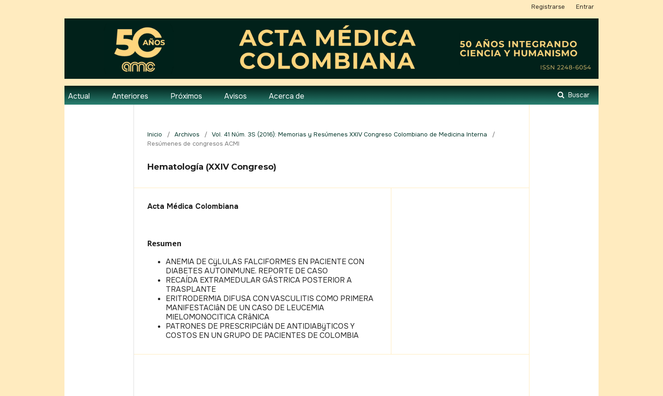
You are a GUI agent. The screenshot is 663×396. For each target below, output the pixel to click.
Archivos (186, 134)
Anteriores (130, 96)
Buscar (577, 95)
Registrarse (548, 7)
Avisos (235, 96)
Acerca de (286, 96)
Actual (79, 96)
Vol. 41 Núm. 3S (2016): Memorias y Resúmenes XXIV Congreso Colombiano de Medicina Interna (349, 134)
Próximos (186, 96)
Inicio (154, 134)
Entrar (585, 7)
